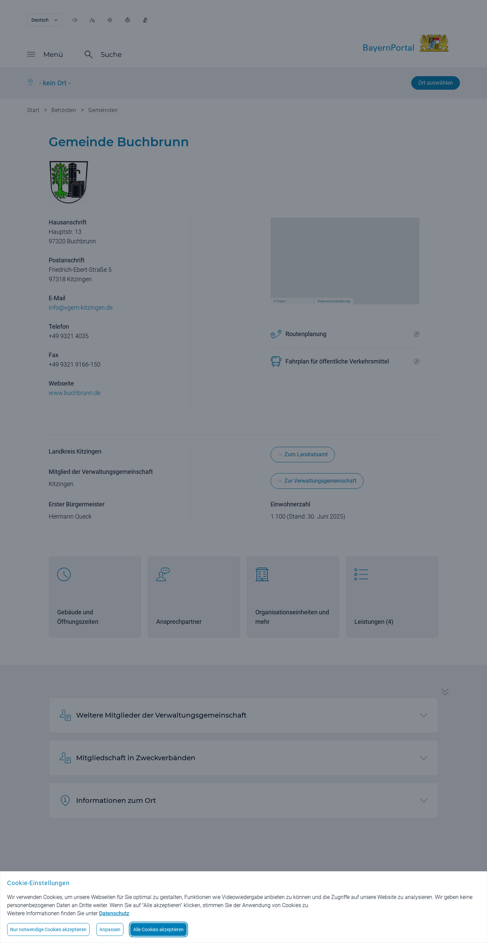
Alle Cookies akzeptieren (158, 929)
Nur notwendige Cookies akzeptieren (48, 929)
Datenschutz (114, 913)
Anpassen (109, 929)
